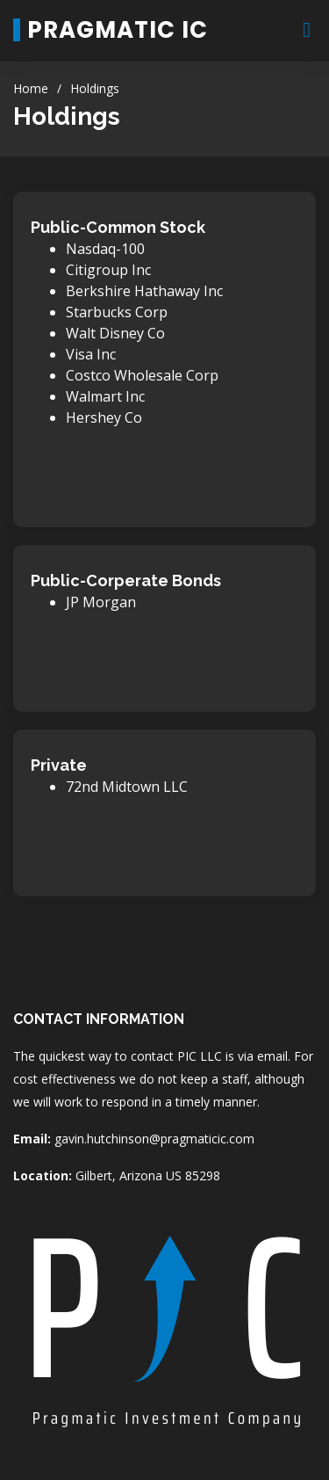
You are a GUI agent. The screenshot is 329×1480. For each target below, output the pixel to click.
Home (30, 88)
